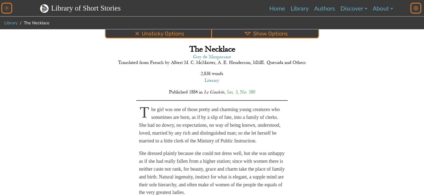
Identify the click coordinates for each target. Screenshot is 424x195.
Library (300, 8)
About (381, 8)
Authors (324, 8)
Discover (351, 8)
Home (277, 8)
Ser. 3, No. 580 (241, 92)
